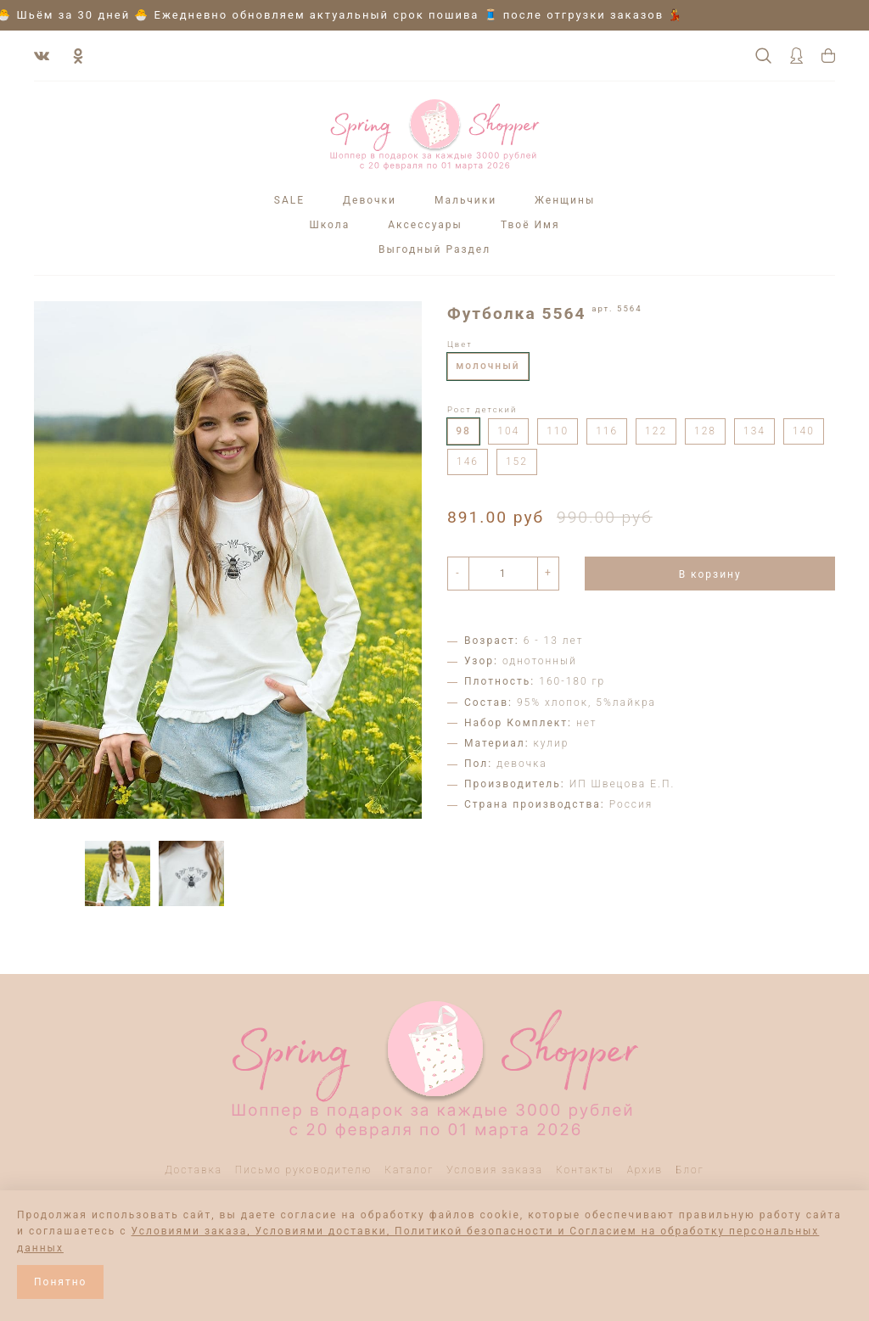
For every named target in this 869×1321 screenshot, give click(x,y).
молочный (487, 366)
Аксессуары (425, 225)
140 (804, 431)
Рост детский (482, 409)
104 (508, 431)
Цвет (460, 344)
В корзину (710, 574)
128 (705, 431)
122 (656, 431)
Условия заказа (494, 1170)
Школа (329, 225)
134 (754, 431)
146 (468, 461)
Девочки (369, 200)
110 (558, 431)
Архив (645, 1170)
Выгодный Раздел (434, 249)
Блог (690, 1170)
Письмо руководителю (304, 1170)
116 (607, 431)
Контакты (585, 1170)
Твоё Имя (530, 225)
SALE (289, 200)
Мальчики (465, 200)
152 (517, 461)
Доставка (193, 1170)
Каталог (409, 1170)
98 (463, 431)
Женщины (565, 200)
